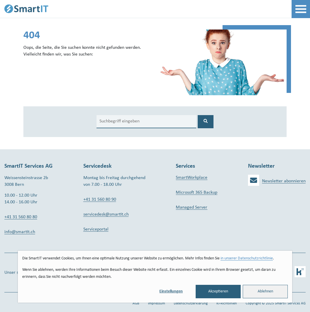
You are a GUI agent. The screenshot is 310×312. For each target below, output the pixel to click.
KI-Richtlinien (226, 303)
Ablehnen (265, 291)
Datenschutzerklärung (191, 303)
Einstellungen (171, 291)
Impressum (156, 303)
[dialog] (155, 277)
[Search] (146, 121)
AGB (135, 303)
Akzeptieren (218, 291)
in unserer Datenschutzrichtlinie (247, 258)
